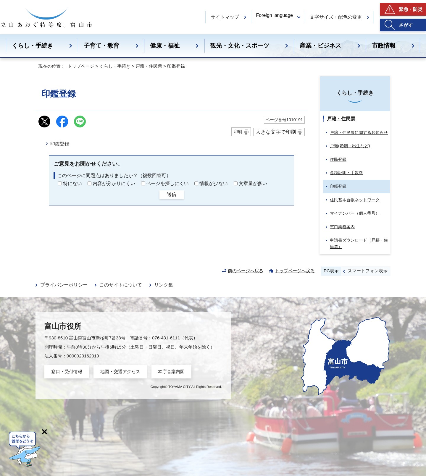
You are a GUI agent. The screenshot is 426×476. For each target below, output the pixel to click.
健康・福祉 (165, 45)
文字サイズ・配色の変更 (336, 17)
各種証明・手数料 (346, 172)
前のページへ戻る (245, 270)
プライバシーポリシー (64, 284)
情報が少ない (213, 183)
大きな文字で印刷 (276, 132)
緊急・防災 (410, 9)
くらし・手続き (32, 45)
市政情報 (384, 45)
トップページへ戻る (295, 270)
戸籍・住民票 (148, 66)
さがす (406, 24)
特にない (72, 183)
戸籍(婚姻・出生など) (350, 145)
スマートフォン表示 (368, 270)
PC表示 (331, 270)
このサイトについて (120, 284)
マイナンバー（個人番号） (355, 213)
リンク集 (163, 284)
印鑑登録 (59, 143)
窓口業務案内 (342, 226)
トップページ (80, 66)
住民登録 (338, 159)
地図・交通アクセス (120, 371)
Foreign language (274, 15)
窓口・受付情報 (66, 371)
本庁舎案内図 (171, 371)
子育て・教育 (101, 45)
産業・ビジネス (320, 45)
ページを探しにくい (167, 183)
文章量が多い (253, 183)
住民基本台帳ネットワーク (355, 199)
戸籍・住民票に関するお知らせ (359, 132)
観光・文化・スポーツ (239, 45)
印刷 (238, 131)
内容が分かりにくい (114, 183)
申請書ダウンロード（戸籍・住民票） (359, 243)
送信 (171, 194)
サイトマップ (225, 17)
